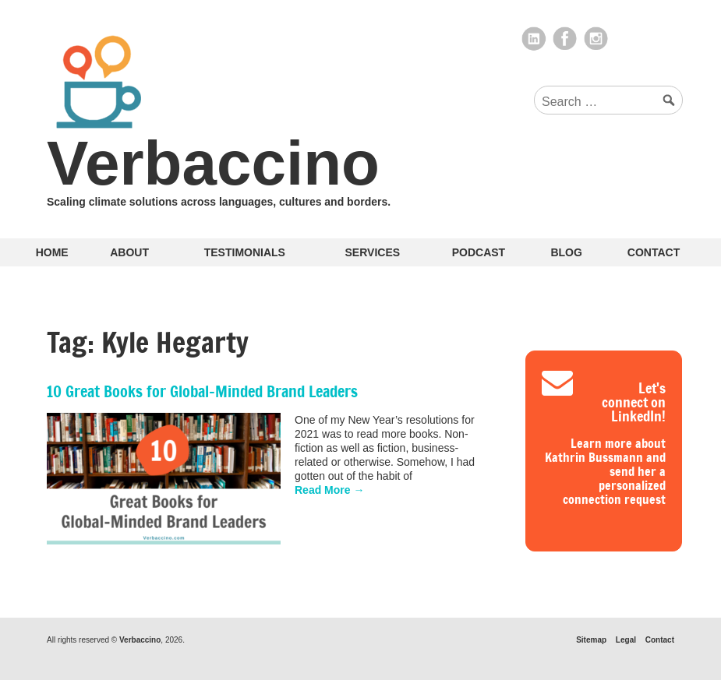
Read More (329, 490)
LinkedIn (533, 38)
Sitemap (591, 640)
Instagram (596, 38)
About (129, 252)
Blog (565, 252)
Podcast (478, 252)
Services (373, 252)
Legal (626, 640)
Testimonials (244, 252)
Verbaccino (213, 163)
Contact (653, 252)
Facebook (565, 38)
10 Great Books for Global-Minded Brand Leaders (202, 391)
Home (52, 252)
